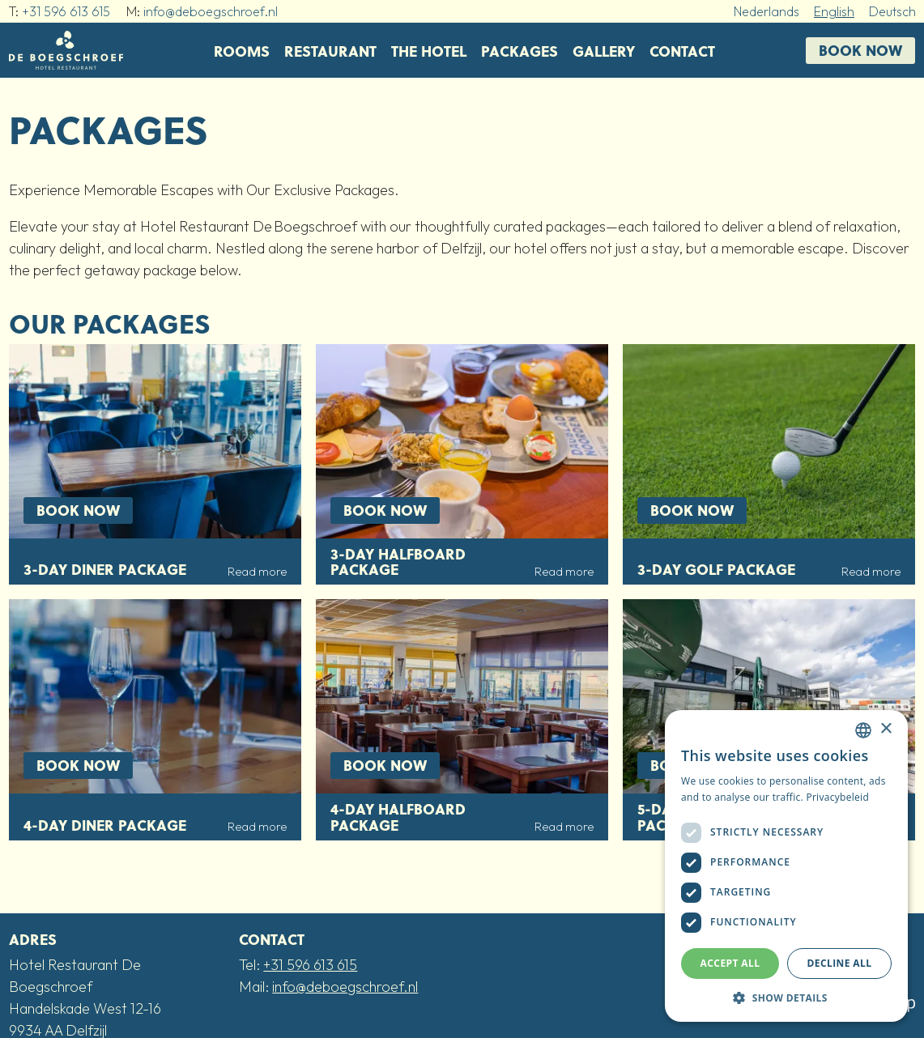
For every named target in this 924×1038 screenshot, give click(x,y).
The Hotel (428, 51)
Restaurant (330, 51)
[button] (786, 997)
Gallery (604, 51)
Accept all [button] (730, 963)
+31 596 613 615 (66, 11)
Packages (519, 51)
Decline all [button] (839, 963)
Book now (860, 50)
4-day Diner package (104, 825)
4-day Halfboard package (398, 817)
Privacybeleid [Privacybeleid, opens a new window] (837, 797)
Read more (257, 571)
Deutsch (892, 11)
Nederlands (766, 11)
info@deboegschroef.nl (210, 11)
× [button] (885, 729)
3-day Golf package (716, 569)
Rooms (242, 51)
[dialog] (786, 866)
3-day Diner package (104, 569)
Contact (682, 51)
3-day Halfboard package (398, 561)
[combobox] (863, 730)
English (834, 11)
